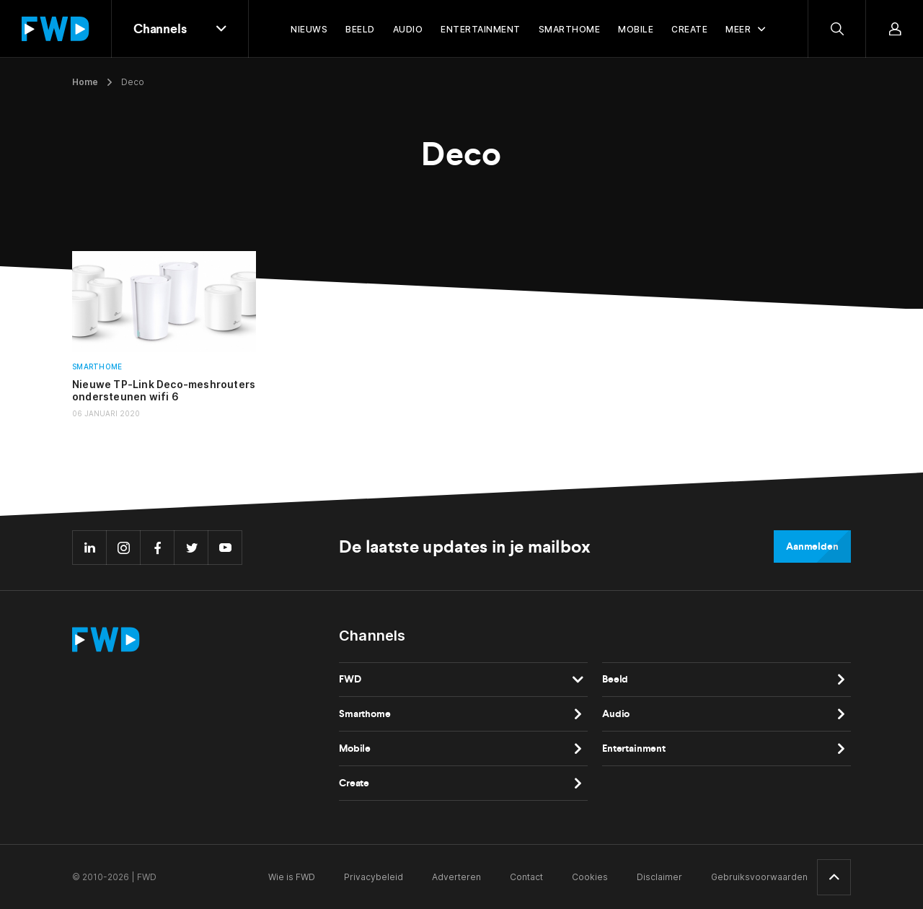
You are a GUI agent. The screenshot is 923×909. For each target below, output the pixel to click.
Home (85, 81)
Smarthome (97, 367)
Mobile (355, 748)
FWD (350, 679)
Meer (738, 29)
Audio (616, 714)
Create (354, 783)
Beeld (615, 679)
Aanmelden (812, 546)
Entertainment (634, 748)
